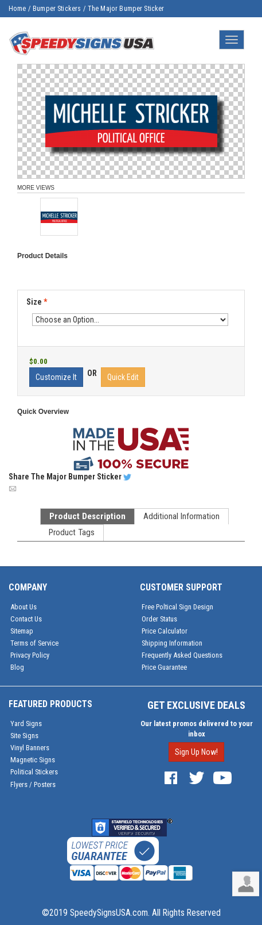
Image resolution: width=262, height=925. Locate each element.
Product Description (87, 516)
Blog (17, 667)
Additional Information (181, 516)
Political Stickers (34, 771)
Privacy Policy (29, 655)
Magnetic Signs (32, 759)
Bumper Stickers (57, 9)
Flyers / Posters (33, 784)
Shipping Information (172, 643)
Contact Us (26, 619)
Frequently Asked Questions (182, 655)
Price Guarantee (164, 667)
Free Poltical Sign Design (177, 606)
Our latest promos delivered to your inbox (196, 728)
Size (36, 301)
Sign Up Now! (196, 752)
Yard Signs (26, 723)
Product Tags (72, 532)
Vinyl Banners (29, 747)
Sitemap (21, 631)
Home (17, 9)
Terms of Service (34, 643)
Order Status (159, 619)
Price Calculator (164, 631)
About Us (23, 606)
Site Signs (24, 735)
